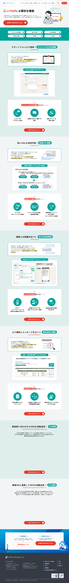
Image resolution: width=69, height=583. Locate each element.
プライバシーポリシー (8, 580)
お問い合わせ (64, 3)
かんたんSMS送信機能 (16, 32)
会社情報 (52, 3)
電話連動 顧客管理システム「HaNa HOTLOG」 (30, 566)
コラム (49, 3)
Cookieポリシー (15, 580)
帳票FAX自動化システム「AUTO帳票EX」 (13, 564)
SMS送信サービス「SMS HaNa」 (28, 564)
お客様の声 (35, 3)
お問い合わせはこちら (15, 22)
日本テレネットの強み (29, 3)
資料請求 (58, 3)
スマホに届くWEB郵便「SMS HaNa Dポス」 (30, 567)
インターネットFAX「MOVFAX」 (11, 569)
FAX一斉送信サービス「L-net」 (11, 563)
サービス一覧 (22, 3)
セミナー (39, 3)
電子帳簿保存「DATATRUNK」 (11, 566)
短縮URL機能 (34, 32)
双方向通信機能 (52, 32)
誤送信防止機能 (16, 36)
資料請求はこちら (23, 544)
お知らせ (45, 3)
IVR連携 (34, 36)
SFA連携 (53, 36)
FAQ (42, 3)
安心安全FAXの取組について (51, 570)
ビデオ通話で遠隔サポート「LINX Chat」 (29, 563)
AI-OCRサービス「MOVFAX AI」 (11, 567)
